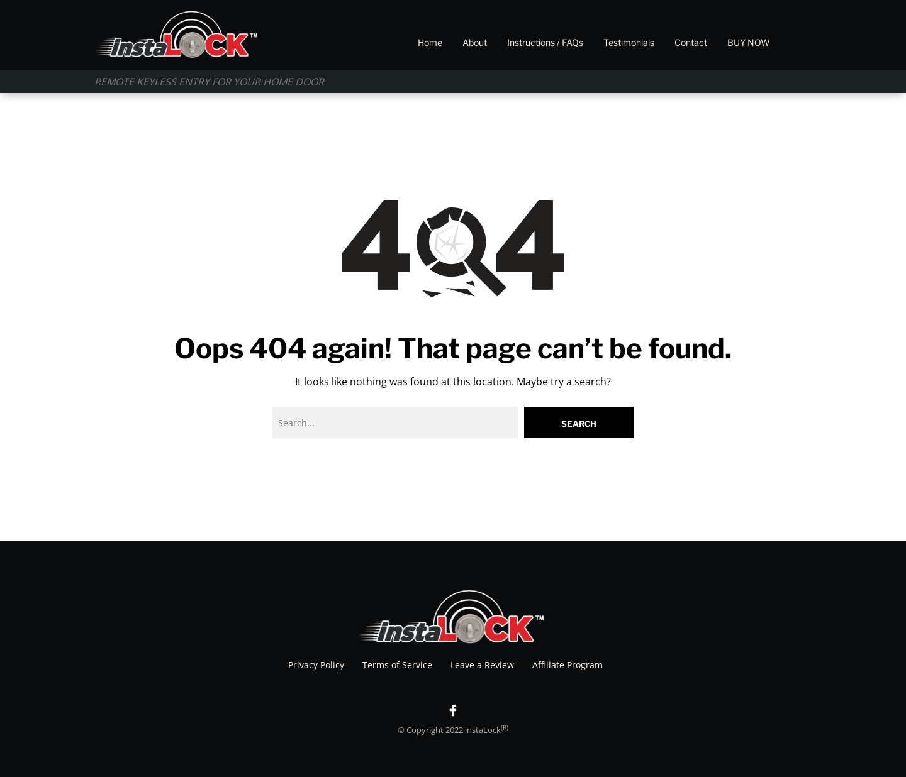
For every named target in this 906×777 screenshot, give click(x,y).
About (474, 42)
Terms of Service (397, 665)
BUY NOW (748, 42)
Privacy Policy (316, 665)
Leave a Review (482, 665)
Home (430, 42)
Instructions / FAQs (545, 42)
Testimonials (628, 42)
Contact (690, 42)
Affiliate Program (567, 665)
